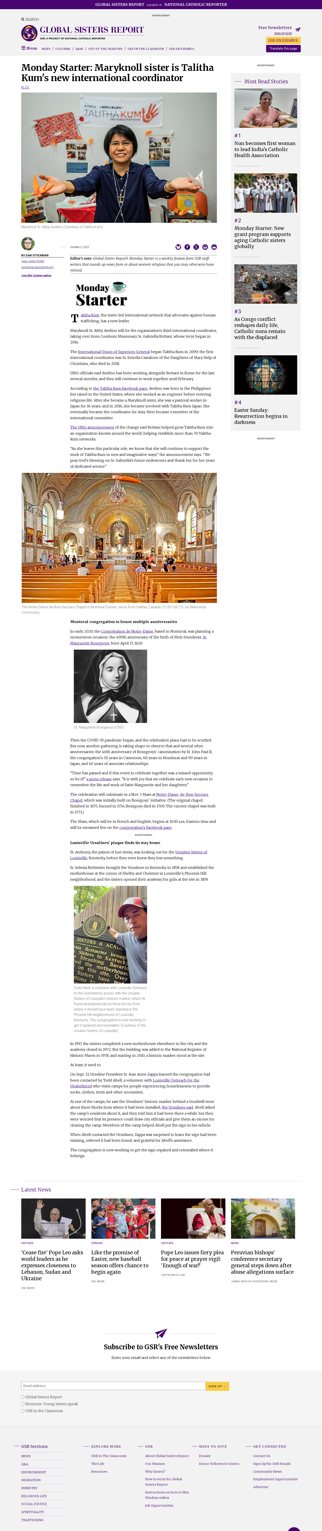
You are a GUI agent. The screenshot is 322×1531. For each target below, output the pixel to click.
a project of (161, 4)
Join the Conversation (36, 275)
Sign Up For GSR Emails (272, 1464)
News (46, 49)
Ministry (29, 1488)
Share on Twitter (196, 247)
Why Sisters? (155, 1472)
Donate (205, 1456)
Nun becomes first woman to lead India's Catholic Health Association (265, 149)
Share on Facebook (187, 247)
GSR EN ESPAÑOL (283, 40)
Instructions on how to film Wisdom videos (167, 1495)
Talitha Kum (90, 315)
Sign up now (283, 33)
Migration (30, 1480)
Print (214, 247)
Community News (267, 1472)
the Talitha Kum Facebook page (120, 388)
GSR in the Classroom (146, 49)
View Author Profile (32, 261)
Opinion (97, 1243)
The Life (97, 1464)
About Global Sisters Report (167, 1456)
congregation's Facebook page (145, 827)
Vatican (27, 1243)
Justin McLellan (173, 1275)
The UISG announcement (92, 427)
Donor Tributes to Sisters (219, 1464)
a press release (99, 779)
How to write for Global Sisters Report (163, 1482)
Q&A (24, 1464)
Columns (62, 49)
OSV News (27, 1288)
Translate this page (283, 49)
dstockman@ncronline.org (37, 267)
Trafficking (32, 1520)
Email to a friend (205, 247)
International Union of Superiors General (114, 352)
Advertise (260, 1487)
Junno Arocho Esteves (247, 1281)
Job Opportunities (159, 1506)
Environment (33, 1472)
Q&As (79, 49)
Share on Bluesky (178, 247)
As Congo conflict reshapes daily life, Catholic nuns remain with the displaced (260, 328)
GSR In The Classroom (109, 1456)
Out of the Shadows (105, 49)
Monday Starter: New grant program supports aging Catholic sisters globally (262, 237)
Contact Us (261, 1456)
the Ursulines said (177, 1107)
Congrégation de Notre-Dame (127, 631)
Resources (99, 1472)
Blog (25, 87)
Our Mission (155, 1464)
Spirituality (32, 1512)
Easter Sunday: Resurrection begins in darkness (261, 416)
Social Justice (34, 1504)
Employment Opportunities (275, 1479)
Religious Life (34, 1496)
